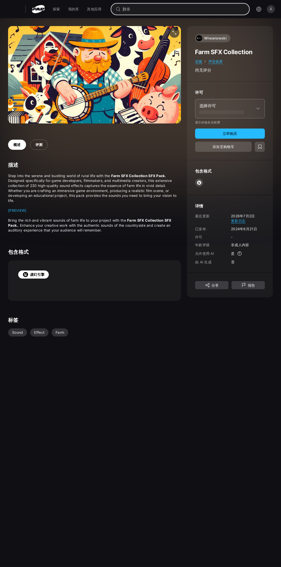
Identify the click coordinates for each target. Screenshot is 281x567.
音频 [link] (198, 61)
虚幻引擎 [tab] (33, 274)
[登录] (271, 9)
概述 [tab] (17, 144)
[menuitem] (56, 9)
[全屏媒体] (174, 33)
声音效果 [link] (215, 61)
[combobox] (183, 9)
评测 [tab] (39, 144)
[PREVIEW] (17, 210)
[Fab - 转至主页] (38, 9)
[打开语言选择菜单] (259, 9)
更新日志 (238, 221)
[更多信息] (240, 253)
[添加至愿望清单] (260, 147)
